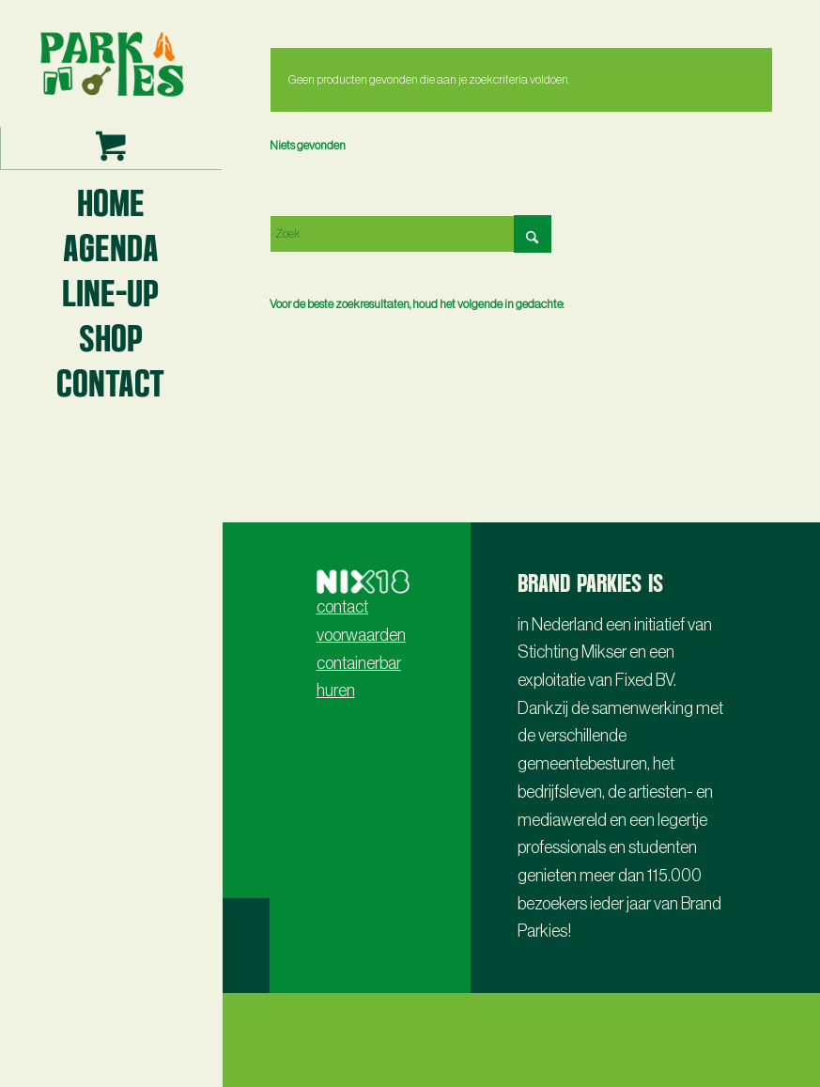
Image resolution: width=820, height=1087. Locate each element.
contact (342, 606)
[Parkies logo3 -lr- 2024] (111, 63)
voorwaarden (361, 635)
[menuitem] (111, 201)
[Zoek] (410, 234)
